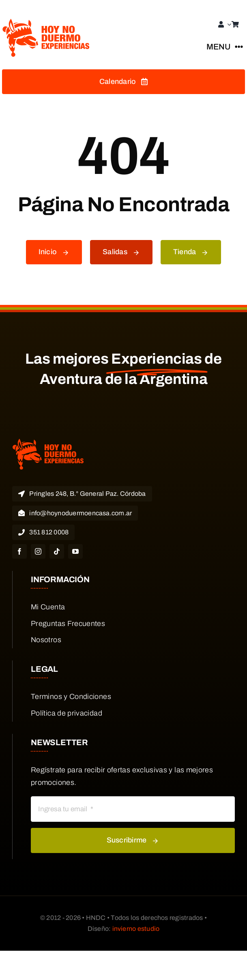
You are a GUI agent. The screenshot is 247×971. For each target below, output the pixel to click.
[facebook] (19, 551)
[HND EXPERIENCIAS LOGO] (46, 22)
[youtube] (75, 551)
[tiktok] (56, 551)
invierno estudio (136, 928)
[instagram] (38, 551)
